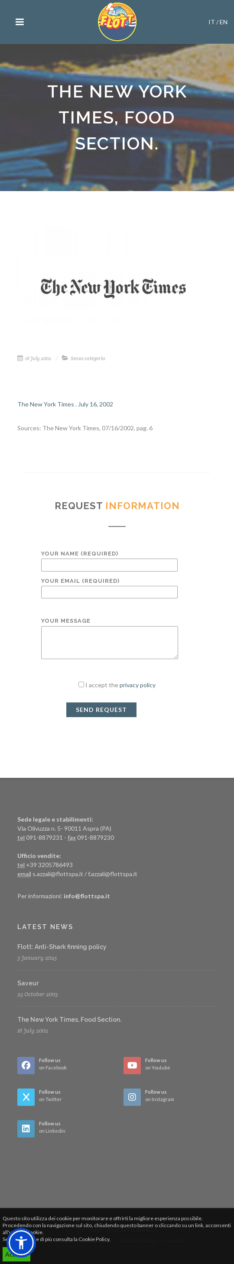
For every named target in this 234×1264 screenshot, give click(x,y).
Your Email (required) (109, 586)
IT (211, 22)
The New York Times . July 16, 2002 (65, 404)
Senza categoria (88, 358)
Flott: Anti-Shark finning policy (62, 946)
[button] (21, 1242)
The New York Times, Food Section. (69, 1019)
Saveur (28, 983)
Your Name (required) (109, 559)
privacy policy (138, 685)
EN (224, 22)
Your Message (109, 638)
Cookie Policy (93, 1239)
